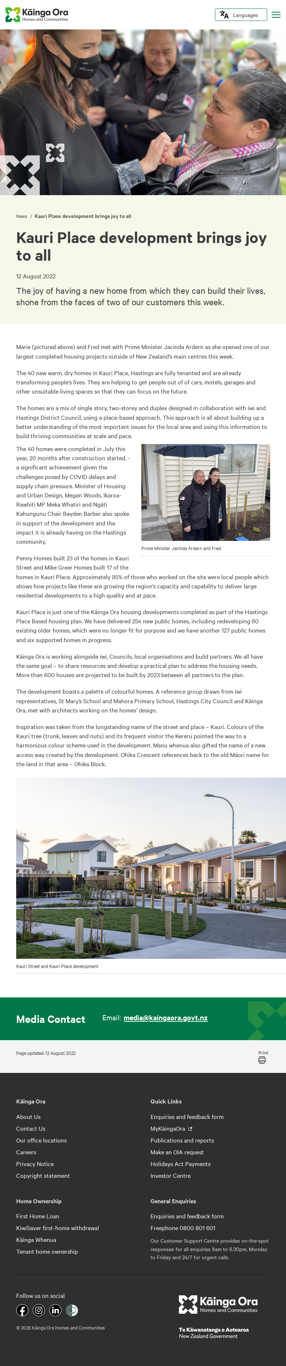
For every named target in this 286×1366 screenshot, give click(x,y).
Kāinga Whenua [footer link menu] (36, 1239)
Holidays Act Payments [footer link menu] (181, 1163)
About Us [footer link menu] (28, 1116)
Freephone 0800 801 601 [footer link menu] (183, 1228)
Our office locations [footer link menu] (41, 1140)
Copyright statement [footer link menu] (43, 1175)
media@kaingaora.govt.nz (166, 1017)
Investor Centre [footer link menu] (171, 1175)
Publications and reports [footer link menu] (182, 1140)
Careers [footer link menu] (26, 1152)
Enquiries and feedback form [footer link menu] (187, 1116)
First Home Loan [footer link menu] (37, 1216)
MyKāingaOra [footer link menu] (169, 1128)
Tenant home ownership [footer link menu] (47, 1251)
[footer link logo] (218, 1304)
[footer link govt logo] (224, 1333)
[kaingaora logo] (37, 14)
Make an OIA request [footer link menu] (177, 1152)
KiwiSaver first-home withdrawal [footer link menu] (57, 1228)
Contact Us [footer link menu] (30, 1128)
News (22, 215)
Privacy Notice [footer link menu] (35, 1163)
